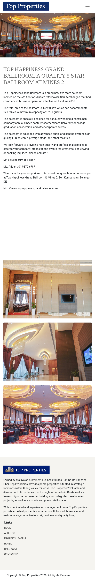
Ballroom (10, 549)
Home (7, 527)
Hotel (8, 543)
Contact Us (11, 554)
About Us (9, 533)
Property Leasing (15, 538)
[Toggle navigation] (87, 6)
